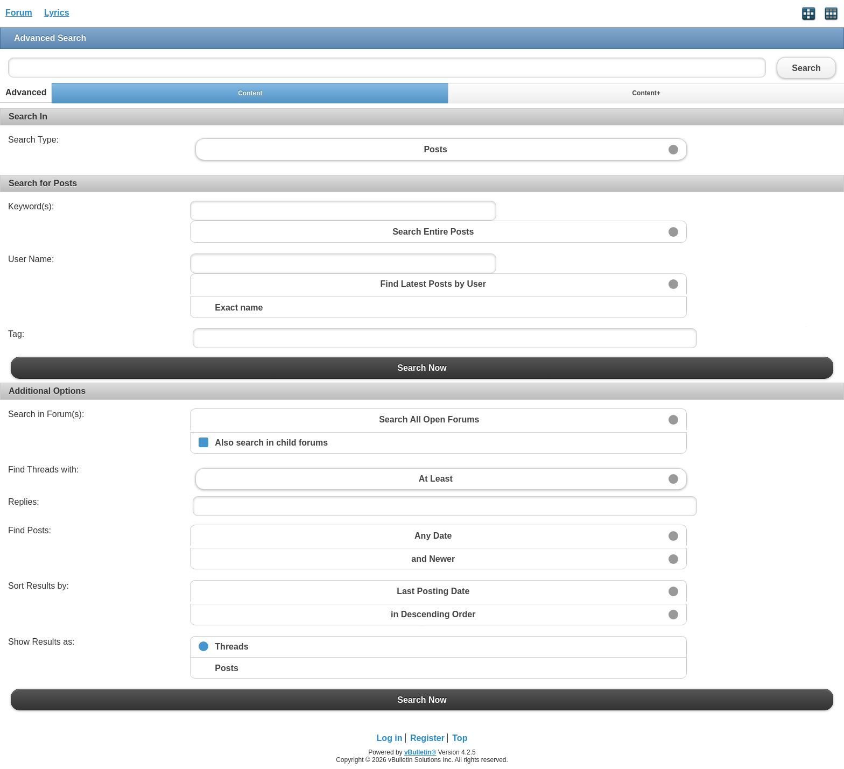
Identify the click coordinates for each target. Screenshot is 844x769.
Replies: (23, 501)
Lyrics (56, 12)
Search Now (422, 367)
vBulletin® (420, 752)
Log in (390, 738)
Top (459, 738)
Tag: (16, 333)
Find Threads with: (43, 469)
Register (427, 738)
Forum (18, 12)
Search (806, 68)
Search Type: (33, 139)
